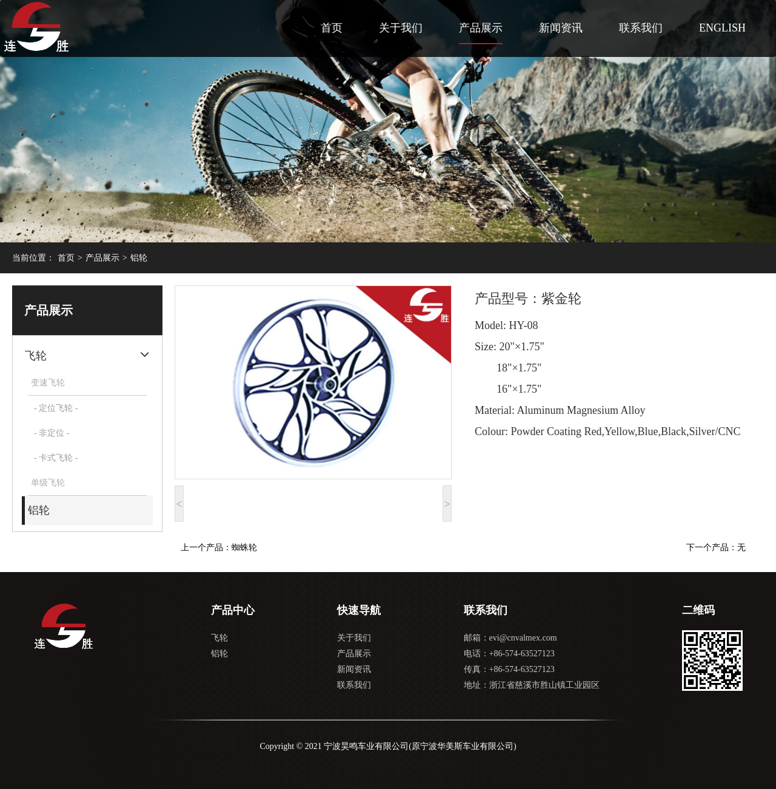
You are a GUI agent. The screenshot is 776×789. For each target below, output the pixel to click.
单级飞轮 (48, 482)
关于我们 (401, 28)
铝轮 (138, 257)
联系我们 (641, 28)
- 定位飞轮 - (56, 408)
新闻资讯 (561, 28)
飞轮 (36, 356)
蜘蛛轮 (244, 547)
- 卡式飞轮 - (56, 457)
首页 (332, 28)
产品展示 (481, 28)
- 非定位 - (51, 433)
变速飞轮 (48, 382)
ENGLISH (722, 28)
